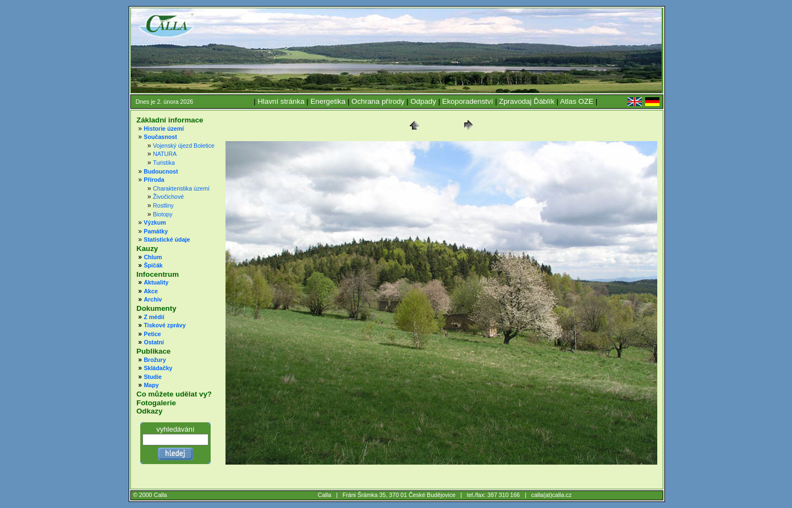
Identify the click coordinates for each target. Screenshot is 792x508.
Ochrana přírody (377, 101)
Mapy (151, 385)
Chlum (153, 257)
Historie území (164, 128)
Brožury (155, 359)
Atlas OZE (576, 101)
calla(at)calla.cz (551, 495)
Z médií (154, 317)
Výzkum (155, 222)
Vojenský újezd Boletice (184, 145)
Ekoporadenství (467, 101)
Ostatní (154, 342)
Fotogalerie (156, 403)
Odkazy (149, 411)
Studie (153, 376)
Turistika (164, 162)
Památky (156, 231)
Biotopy (163, 214)
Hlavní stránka (280, 101)
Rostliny (163, 205)
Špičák (153, 265)
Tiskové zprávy (164, 325)
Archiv (153, 299)
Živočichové (168, 196)
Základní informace (169, 120)
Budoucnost (161, 171)
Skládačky (158, 368)
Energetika (327, 101)
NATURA (165, 153)
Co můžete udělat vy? (174, 394)
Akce (150, 291)
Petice (152, 334)
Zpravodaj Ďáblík (526, 101)
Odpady (423, 101)
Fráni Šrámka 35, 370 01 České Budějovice (399, 495)
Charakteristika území (181, 188)
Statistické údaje (167, 239)
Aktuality (156, 282)
